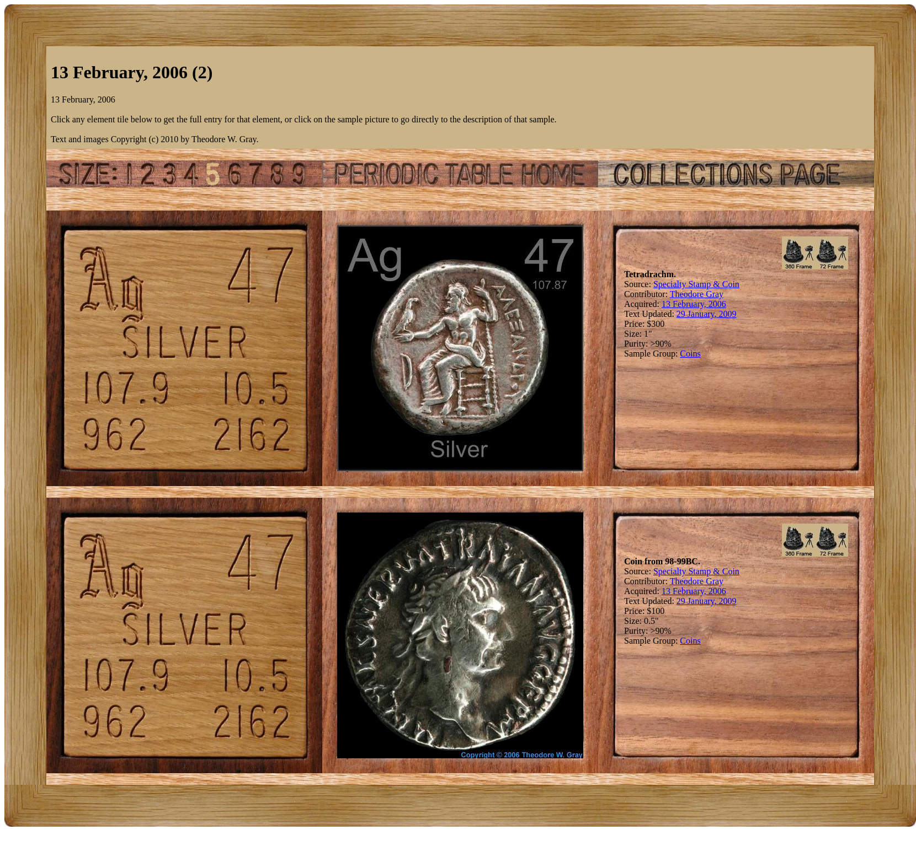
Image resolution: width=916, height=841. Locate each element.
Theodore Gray (696, 294)
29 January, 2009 (707, 314)
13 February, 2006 (694, 304)
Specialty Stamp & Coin (696, 284)
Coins (690, 353)
